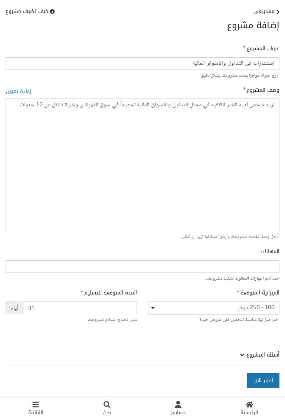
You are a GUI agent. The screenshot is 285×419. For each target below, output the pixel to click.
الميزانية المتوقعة (259, 293)
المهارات (270, 252)
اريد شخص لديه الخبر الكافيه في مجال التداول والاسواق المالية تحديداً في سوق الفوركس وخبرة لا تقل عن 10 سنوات (142, 165)
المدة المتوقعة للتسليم (110, 293)
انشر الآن (263, 381)
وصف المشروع (263, 90)
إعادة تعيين (18, 91)
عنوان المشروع (263, 49)
